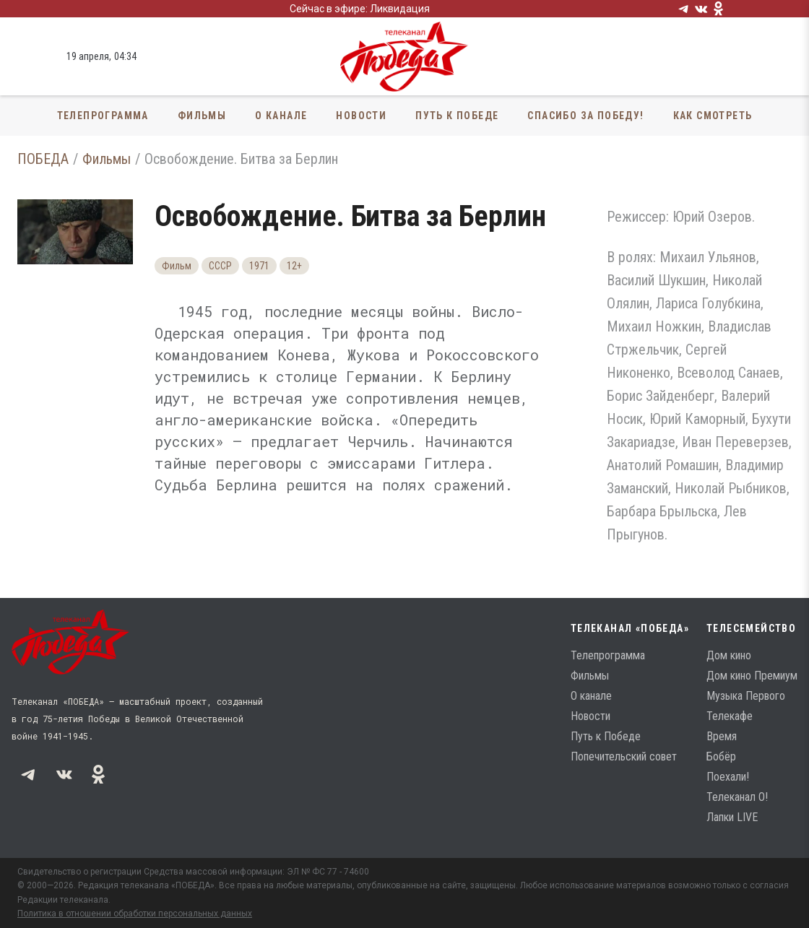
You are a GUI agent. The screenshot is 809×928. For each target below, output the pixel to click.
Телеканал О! (737, 797)
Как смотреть (713, 115)
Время (721, 736)
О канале (281, 115)
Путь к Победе (456, 115)
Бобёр (721, 756)
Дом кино (728, 655)
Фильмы (202, 115)
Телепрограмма (103, 115)
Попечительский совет (624, 756)
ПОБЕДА (43, 159)
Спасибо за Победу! (585, 115)
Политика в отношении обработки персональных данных (134, 914)
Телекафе (729, 716)
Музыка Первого (745, 696)
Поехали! (727, 777)
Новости (361, 115)
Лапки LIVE (732, 817)
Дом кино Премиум (751, 675)
